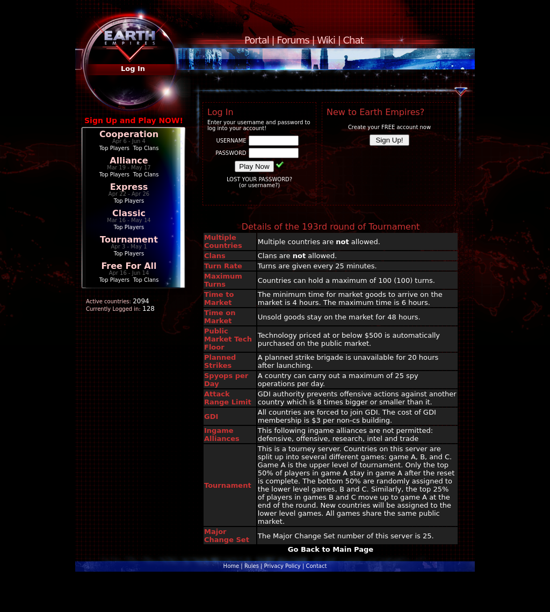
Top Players (114, 148)
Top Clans (146, 148)
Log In (133, 69)
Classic (129, 213)
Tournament (129, 239)
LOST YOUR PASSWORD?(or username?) (259, 182)
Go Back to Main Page (330, 549)
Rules (251, 566)
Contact (316, 566)
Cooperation (128, 134)
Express (129, 187)
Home (231, 566)
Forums (293, 40)
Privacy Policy (282, 566)
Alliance (129, 160)
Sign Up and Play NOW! (133, 120)
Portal (256, 40)
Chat (353, 40)
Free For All (128, 266)
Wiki (326, 40)
